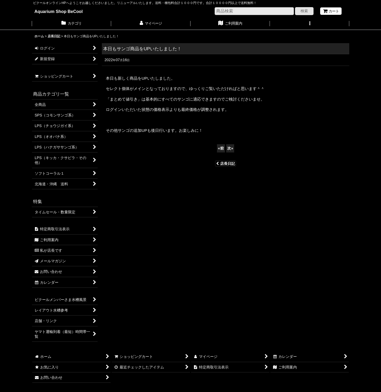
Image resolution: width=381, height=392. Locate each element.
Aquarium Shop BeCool (58, 11)
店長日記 (225, 163)
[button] (309, 24)
